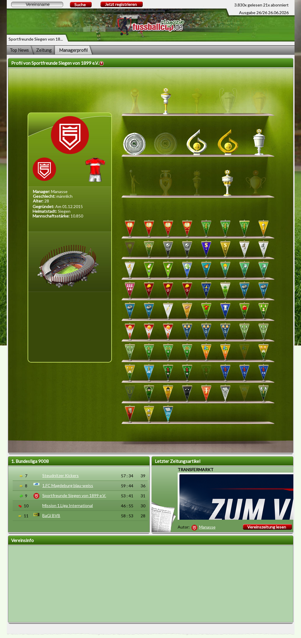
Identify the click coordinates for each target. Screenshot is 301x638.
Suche (80, 4)
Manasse (207, 526)
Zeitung (44, 50)
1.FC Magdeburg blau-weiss (67, 485)
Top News (19, 50)
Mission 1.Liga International (67, 505)
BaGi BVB (51, 515)
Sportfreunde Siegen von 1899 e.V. (74, 495)
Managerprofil (73, 50)
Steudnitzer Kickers (60, 475)
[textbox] (37, 4)
